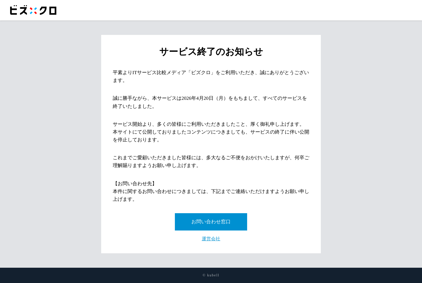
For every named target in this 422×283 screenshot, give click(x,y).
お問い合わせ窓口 (211, 221)
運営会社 (211, 238)
